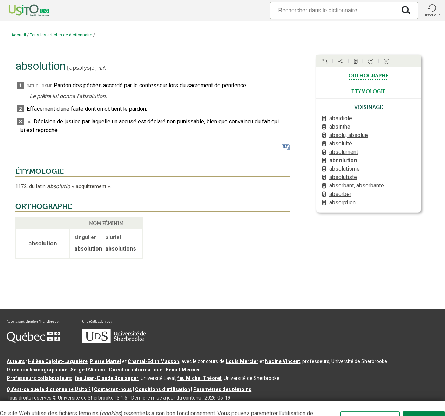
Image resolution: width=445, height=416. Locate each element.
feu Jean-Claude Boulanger (107, 378)
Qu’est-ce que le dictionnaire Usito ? (49, 389)
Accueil (18, 35)
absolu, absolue (348, 135)
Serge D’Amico (87, 370)
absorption (342, 202)
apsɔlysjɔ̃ (82, 67)
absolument (343, 152)
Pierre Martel (105, 361)
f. (104, 68)
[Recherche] (333, 10)
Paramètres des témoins (222, 389)
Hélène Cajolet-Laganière (58, 361)
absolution (343, 160)
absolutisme (344, 168)
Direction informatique (135, 370)
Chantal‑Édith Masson (153, 361)
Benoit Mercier (183, 370)
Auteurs (16, 361)
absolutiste (343, 177)
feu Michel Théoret (199, 378)
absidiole (340, 118)
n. (100, 68)
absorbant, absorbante (356, 185)
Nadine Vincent (282, 361)
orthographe (369, 75)
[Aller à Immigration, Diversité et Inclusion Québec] (33, 341)
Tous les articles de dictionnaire (61, 35)
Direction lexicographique (37, 370)
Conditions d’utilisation (162, 389)
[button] (431, 10)
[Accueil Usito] (21, 10)
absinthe (339, 126)
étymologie (368, 91)
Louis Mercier (242, 361)
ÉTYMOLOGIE (39, 171)
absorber (340, 194)
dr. (29, 122)
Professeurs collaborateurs (39, 378)
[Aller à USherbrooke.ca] (114, 342)
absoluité (340, 143)
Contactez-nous (113, 389)
